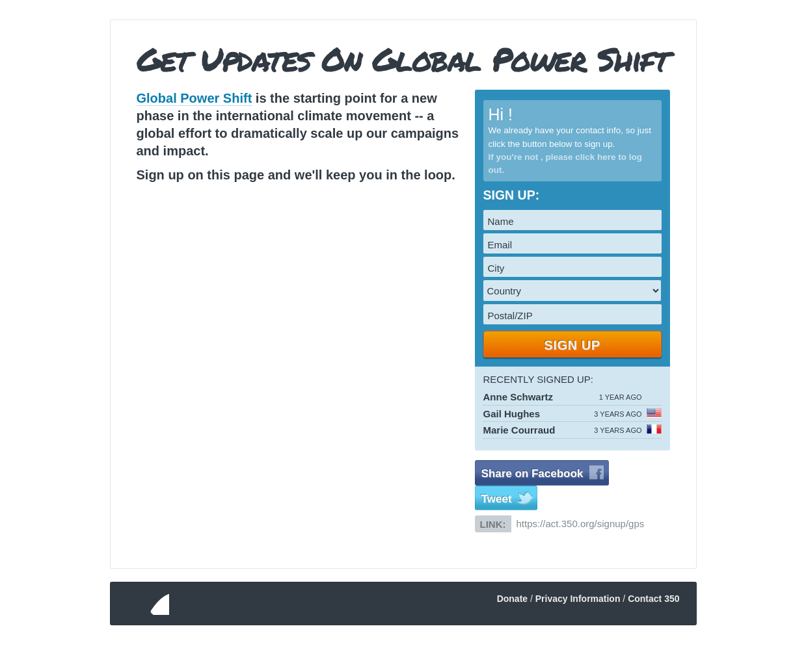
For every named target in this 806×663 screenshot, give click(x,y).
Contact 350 (653, 598)
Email (500, 244)
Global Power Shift (194, 98)
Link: (493, 524)
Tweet (496, 499)
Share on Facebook (532, 473)
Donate (512, 598)
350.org (144, 603)
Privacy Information (578, 598)
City (496, 268)
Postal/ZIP (510, 315)
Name (501, 221)
